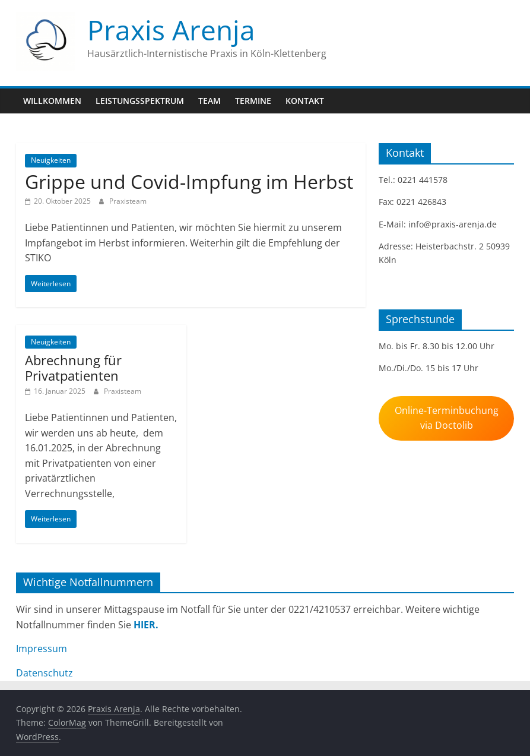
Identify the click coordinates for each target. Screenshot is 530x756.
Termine (253, 100)
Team (209, 100)
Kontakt (304, 100)
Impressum (41, 648)
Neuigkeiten (51, 160)
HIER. (146, 624)
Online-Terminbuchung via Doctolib (447, 418)
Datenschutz (44, 672)
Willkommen (52, 100)
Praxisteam (128, 201)
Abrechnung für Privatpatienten (73, 367)
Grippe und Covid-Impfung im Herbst (189, 181)
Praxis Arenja (171, 29)
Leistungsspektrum (140, 100)
